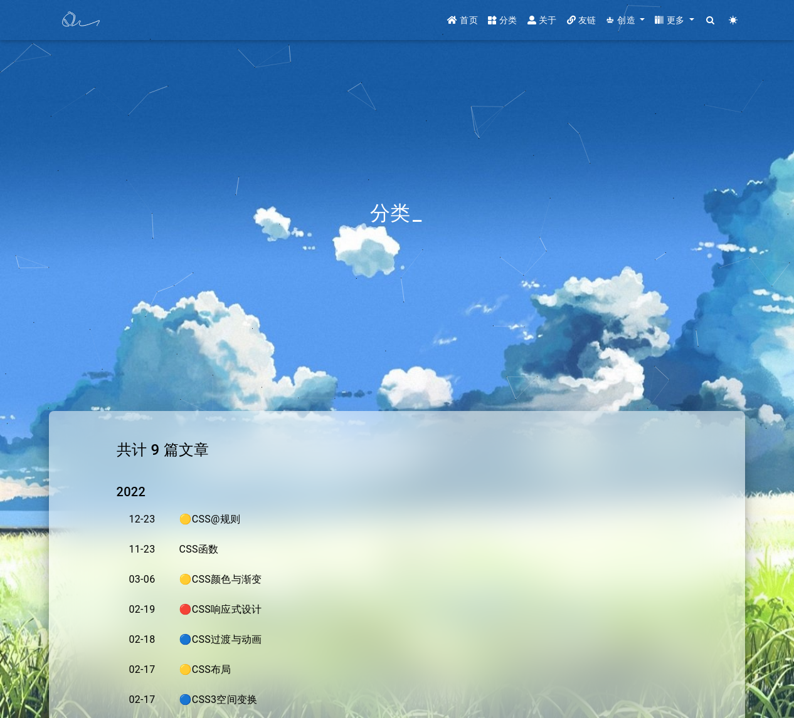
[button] (625, 20)
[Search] (711, 20)
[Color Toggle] (733, 20)
